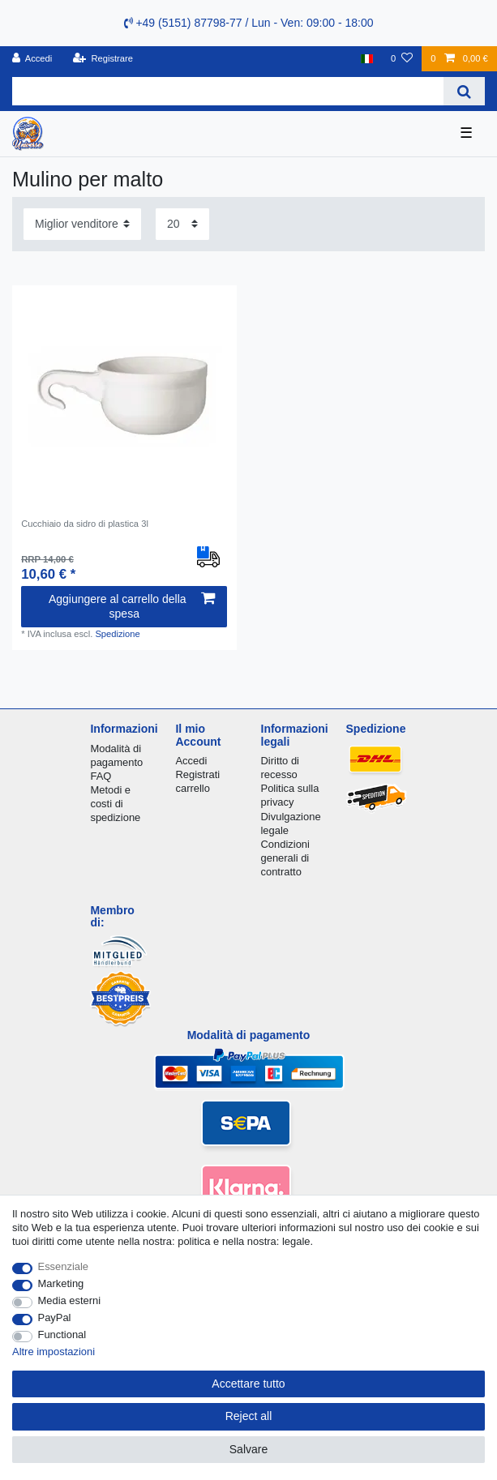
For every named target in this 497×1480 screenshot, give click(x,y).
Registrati (197, 774)
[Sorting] (82, 224)
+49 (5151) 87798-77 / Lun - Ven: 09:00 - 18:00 (249, 22)
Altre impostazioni (53, 1351)
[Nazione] (367, 58)
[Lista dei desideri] (402, 58)
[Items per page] (182, 224)
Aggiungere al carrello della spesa (132, 606)
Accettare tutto (248, 1383)
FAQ (100, 776)
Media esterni (69, 1300)
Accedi (191, 761)
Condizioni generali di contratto (285, 858)
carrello (192, 788)
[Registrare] (103, 58)
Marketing (61, 1283)
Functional (62, 1334)
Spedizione (117, 634)
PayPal (54, 1317)
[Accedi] (32, 58)
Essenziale (63, 1266)
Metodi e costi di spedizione (115, 803)
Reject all (248, 1415)
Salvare (248, 1449)
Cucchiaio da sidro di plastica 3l (84, 523)
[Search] (464, 91)
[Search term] (227, 91)
